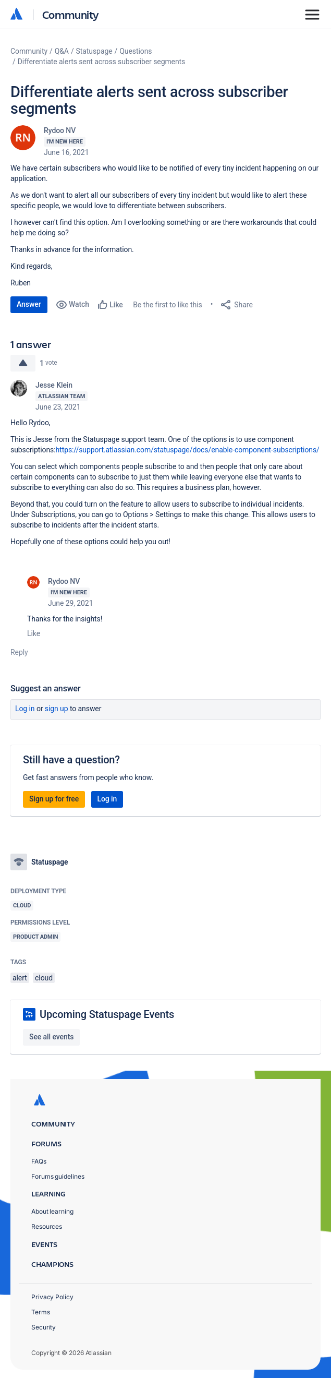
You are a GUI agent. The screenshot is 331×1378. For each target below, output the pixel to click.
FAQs (38, 1161)
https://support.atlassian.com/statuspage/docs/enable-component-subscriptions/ (188, 450)
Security (43, 1327)
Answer (29, 304)
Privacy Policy (52, 1297)
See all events (51, 1037)
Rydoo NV (60, 130)
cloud (44, 978)
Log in (25, 708)
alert (20, 978)
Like (33, 633)
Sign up (56, 708)
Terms (40, 1312)
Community (70, 14)
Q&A (62, 51)
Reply (19, 652)
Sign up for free (54, 799)
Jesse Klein (53, 385)
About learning (52, 1211)
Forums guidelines (57, 1176)
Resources (46, 1226)
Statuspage (94, 51)
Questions (135, 51)
